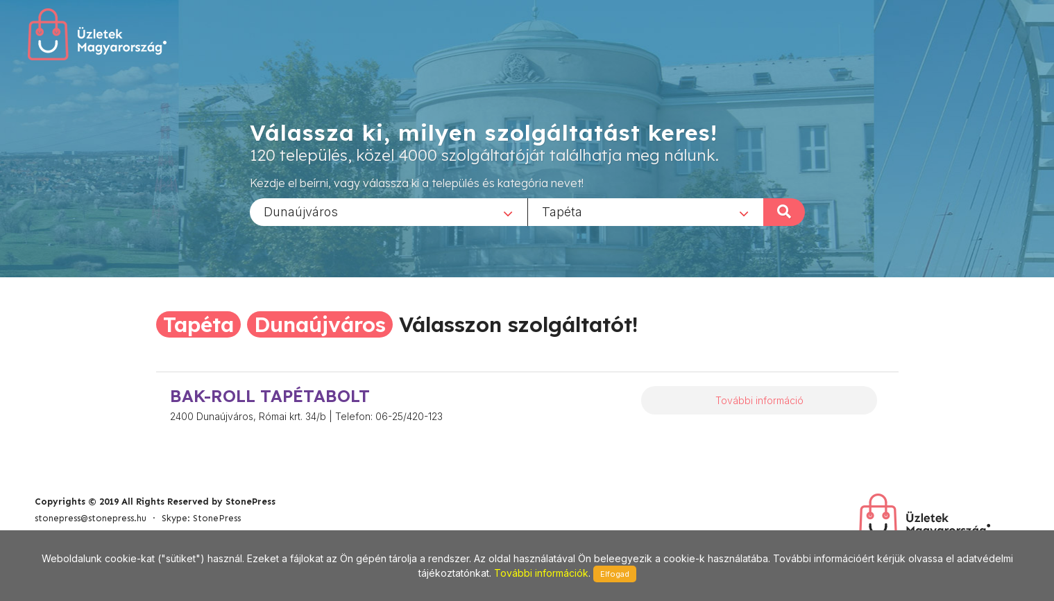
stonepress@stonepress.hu (90, 518)
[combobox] (388, 211)
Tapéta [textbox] (562, 211)
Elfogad (614, 574)
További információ (759, 400)
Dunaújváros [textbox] (301, 211)
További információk (541, 573)
